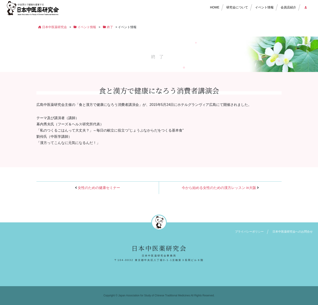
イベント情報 (264, 7)
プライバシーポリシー (249, 231)
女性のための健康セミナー (99, 188)
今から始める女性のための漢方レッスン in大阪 (219, 188)
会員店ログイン (305, 7)
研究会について (237, 7)
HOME (214, 7)
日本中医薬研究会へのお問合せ (293, 231)
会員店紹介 (288, 7)
